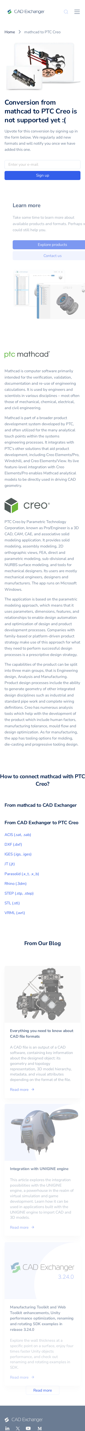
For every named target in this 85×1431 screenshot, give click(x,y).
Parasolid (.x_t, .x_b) (22, 873)
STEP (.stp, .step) (19, 893)
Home (10, 32)
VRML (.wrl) (15, 912)
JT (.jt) (10, 864)
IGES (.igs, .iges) (18, 854)
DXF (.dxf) (13, 844)
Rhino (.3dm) (16, 883)
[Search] (66, 12)
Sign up (42, 175)
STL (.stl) (12, 903)
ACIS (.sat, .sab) (18, 834)
